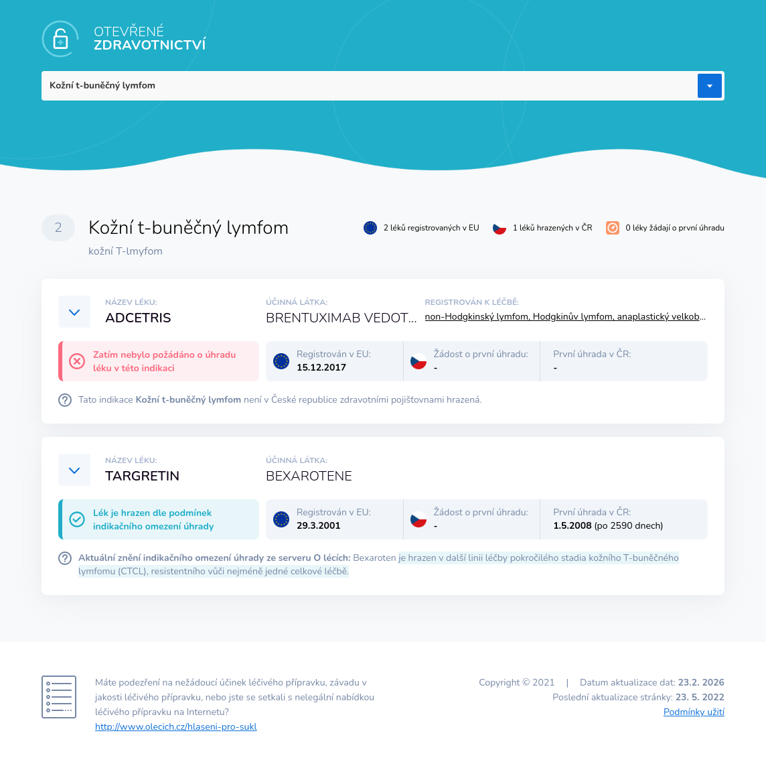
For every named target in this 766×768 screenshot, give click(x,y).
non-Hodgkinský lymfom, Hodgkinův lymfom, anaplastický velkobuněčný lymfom (594, 316)
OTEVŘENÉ (150, 38)
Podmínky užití (694, 712)
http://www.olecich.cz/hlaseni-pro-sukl (176, 726)
